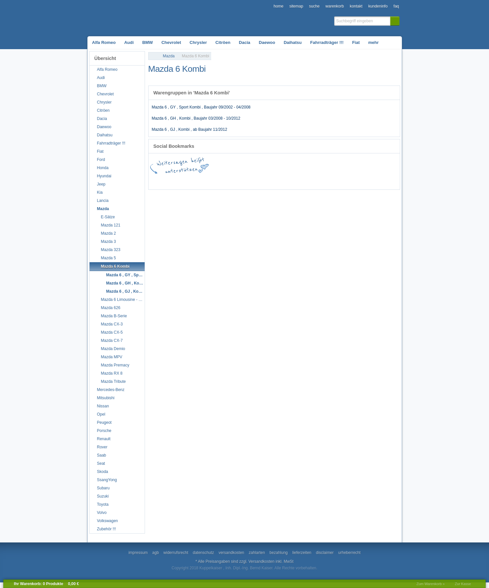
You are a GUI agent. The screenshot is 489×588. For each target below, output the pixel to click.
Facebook (170, 180)
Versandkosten (262, 561)
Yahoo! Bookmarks (307, 180)
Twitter (229, 180)
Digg (288, 180)
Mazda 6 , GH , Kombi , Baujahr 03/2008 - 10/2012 (196, 118)
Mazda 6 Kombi (195, 56)
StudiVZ (268, 180)
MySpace (347, 180)
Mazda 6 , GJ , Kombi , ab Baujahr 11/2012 (189, 129)
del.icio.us (209, 180)
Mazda (169, 56)
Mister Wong (327, 180)
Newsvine (367, 180)
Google (189, 180)
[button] (394, 21)
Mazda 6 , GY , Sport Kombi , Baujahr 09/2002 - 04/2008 (201, 107)
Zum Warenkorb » (431, 584)
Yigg (386, 180)
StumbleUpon (248, 180)
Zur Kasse (463, 584)
